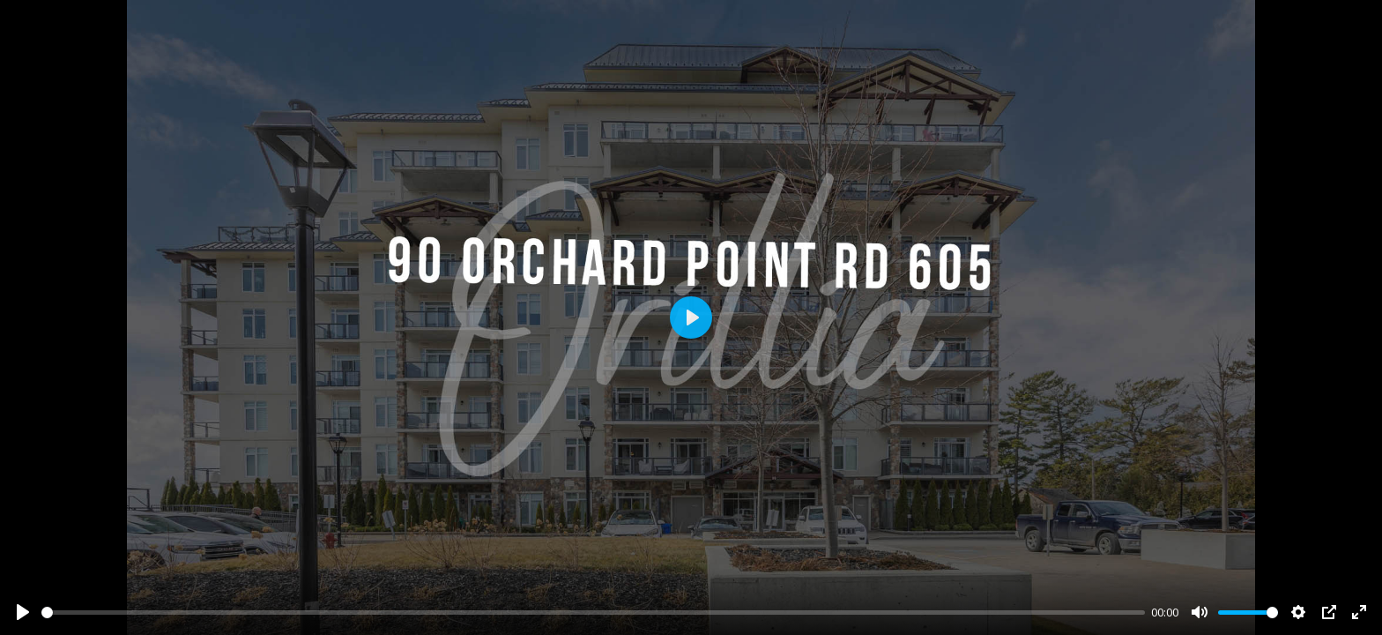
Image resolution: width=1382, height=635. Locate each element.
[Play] (23, 612)
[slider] (593, 612)
